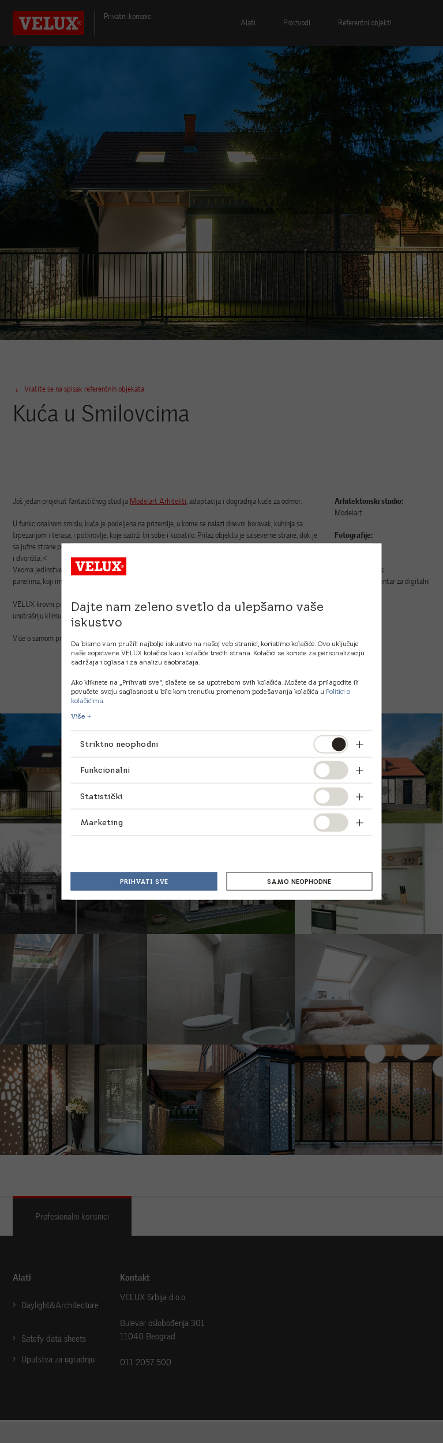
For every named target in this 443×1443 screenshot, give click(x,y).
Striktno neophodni (120, 743)
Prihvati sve (144, 881)
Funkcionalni (105, 770)
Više (78, 716)
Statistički (101, 796)
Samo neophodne (299, 881)
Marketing (101, 822)
